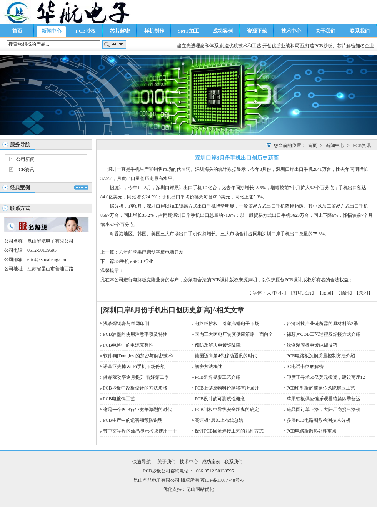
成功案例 (223, 31)
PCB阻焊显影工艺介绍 (217, 377)
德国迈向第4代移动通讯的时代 (226, 355)
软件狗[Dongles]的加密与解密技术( (138, 355)
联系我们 (360, 31)
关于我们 (325, 31)
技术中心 (291, 31)
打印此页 (302, 293)
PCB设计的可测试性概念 (220, 398)
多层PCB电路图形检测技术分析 (319, 420)
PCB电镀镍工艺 (119, 398)
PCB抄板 (86, 31)
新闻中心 (52, 31)
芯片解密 (120, 31)
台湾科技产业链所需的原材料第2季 (322, 323)
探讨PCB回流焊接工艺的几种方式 (229, 431)
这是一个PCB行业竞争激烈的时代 (137, 409)
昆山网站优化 (200, 489)
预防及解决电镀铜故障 (218, 345)
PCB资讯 (25, 169)
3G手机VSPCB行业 (133, 261)
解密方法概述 (208, 366)
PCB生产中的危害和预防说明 (133, 420)
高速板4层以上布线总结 (219, 420)
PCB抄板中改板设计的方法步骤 (135, 388)
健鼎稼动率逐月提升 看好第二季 (136, 377)
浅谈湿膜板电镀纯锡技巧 (312, 345)
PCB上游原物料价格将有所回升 (227, 388)
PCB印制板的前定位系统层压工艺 (321, 388)
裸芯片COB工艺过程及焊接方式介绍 (324, 334)
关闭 (363, 293)
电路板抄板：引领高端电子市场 (227, 323)
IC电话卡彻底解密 (305, 366)
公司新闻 (25, 159)
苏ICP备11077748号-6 (222, 480)
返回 (326, 293)
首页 (17, 31)
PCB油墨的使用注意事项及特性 (135, 334)
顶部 (345, 293)
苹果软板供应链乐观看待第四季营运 (323, 398)
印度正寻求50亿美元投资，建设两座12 (326, 377)
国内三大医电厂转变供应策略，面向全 (234, 334)
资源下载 (257, 31)
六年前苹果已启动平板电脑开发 (151, 252)
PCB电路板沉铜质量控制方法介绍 (321, 355)
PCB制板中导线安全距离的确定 (227, 409)
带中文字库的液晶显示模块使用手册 (140, 431)
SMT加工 (188, 31)
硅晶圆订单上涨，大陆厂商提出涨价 (323, 409)
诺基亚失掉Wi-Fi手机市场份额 (134, 366)
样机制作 (154, 31)
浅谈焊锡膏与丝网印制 (126, 323)
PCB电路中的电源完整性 (128, 345)
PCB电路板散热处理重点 (312, 431)
